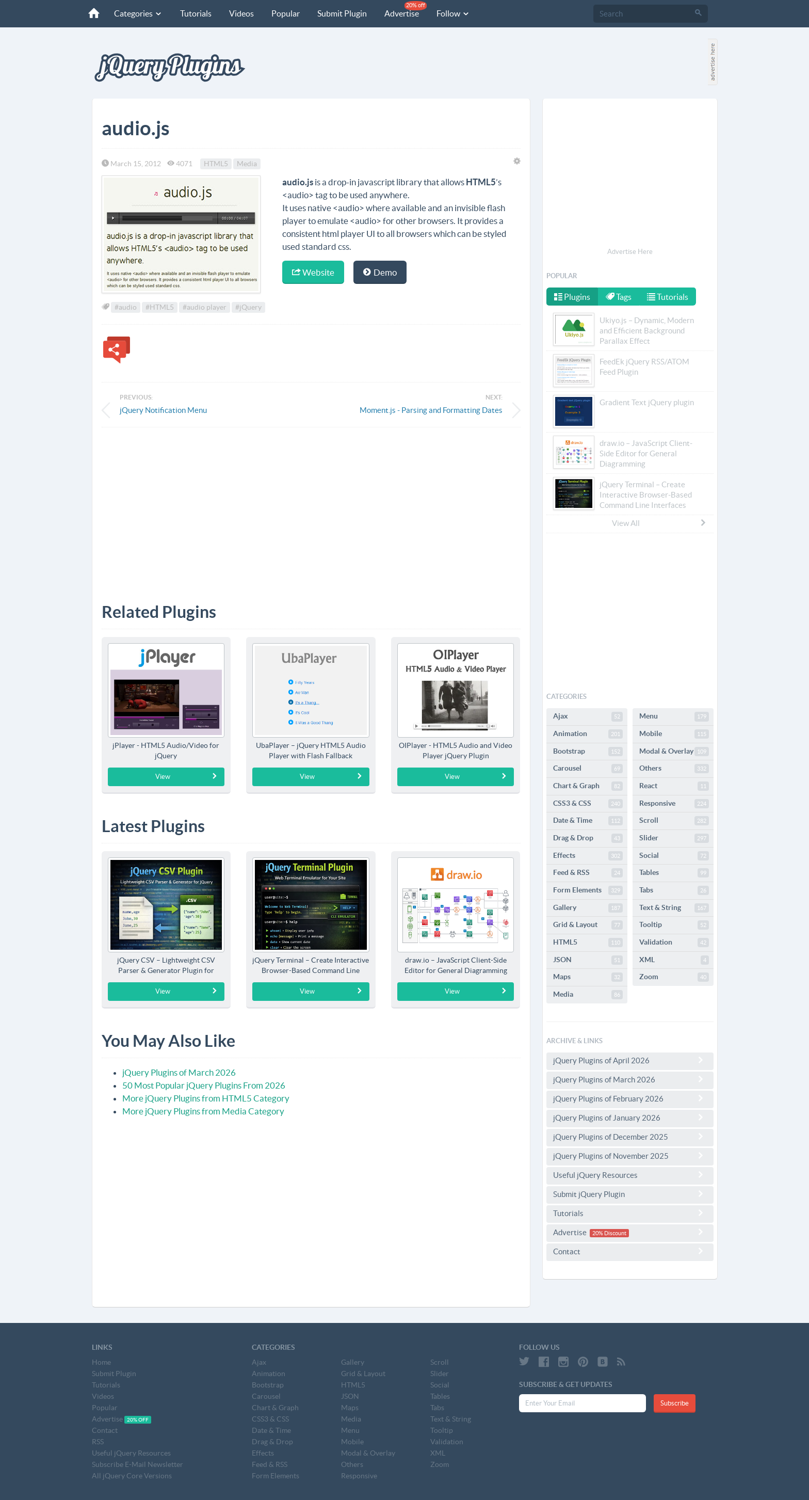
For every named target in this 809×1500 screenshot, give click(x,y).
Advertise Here (630, 252)
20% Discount (609, 1233)
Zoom (674, 977)
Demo (380, 272)
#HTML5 (159, 307)
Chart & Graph (588, 786)
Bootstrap (588, 751)
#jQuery (248, 307)
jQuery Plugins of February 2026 (630, 1098)
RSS (98, 1442)
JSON (588, 960)
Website (313, 272)
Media (247, 163)
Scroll (674, 820)
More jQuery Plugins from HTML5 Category (205, 1098)
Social (674, 855)
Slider (674, 838)
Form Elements (588, 890)
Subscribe (674, 1403)
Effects (588, 855)
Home (101, 1362)
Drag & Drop (588, 838)
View (186, 776)
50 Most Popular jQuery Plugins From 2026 (203, 1085)
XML (674, 960)
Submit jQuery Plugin (630, 1194)
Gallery (588, 908)
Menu (674, 716)
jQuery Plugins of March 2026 (179, 1072)
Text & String (674, 908)
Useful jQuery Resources (630, 1174)
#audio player (204, 307)
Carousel (588, 768)
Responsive (674, 803)
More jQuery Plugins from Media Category (203, 1111)
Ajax (588, 716)
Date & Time (588, 820)
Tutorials (194, 13)
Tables (674, 872)
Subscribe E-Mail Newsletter (137, 1464)
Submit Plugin (340, 13)
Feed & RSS (588, 872)
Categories (136, 13)
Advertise (404, 9)
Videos (240, 13)
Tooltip (674, 925)
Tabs (674, 890)
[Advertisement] (311, 507)
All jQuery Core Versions (132, 1476)
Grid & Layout (588, 925)
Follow (451, 13)
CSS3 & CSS (588, 803)
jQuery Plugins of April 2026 (630, 1060)
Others (674, 768)
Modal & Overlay (674, 751)
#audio (126, 307)
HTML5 (216, 163)
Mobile (674, 734)
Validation (674, 942)
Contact (630, 1251)
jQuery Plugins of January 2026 (630, 1117)
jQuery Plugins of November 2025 (630, 1155)
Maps (588, 977)
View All (659, 523)
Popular (284, 13)
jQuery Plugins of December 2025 (630, 1136)
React (674, 786)
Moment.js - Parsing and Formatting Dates (431, 410)
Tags (620, 296)
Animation (588, 734)
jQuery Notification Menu (163, 410)
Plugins (572, 296)
